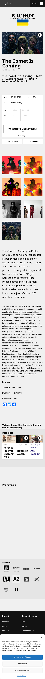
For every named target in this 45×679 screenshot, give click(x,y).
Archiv (4, 626)
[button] (41, 637)
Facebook (5, 630)
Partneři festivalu (28, 630)
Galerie (24, 626)
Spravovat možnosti (22, 670)
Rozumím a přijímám (22, 657)
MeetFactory (21, 135)
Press (24, 621)
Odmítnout (22, 664)
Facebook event (12, 141)
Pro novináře (33, 141)
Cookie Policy (21, 676)
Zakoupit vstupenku (22, 129)
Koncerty (5, 621)
